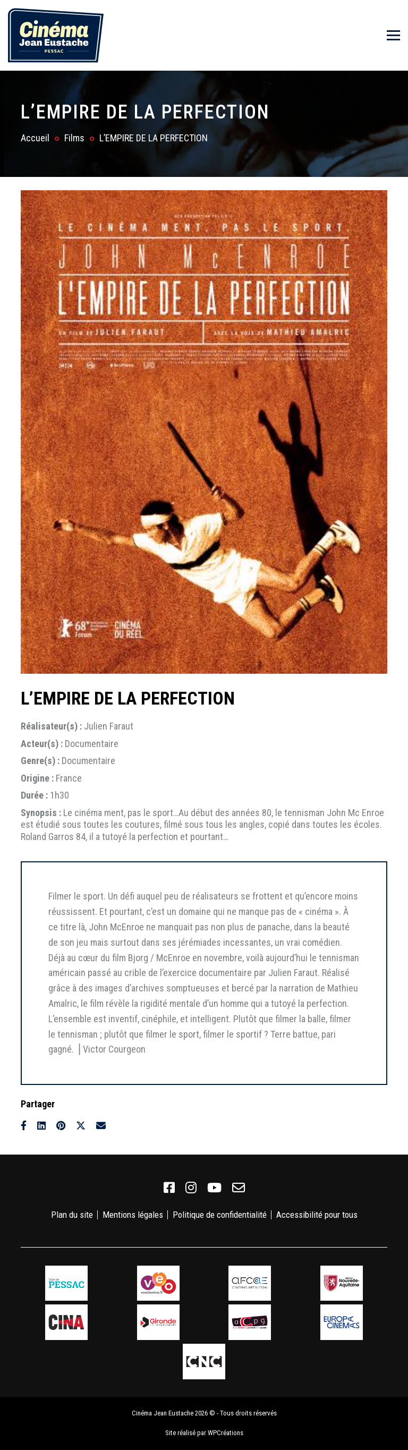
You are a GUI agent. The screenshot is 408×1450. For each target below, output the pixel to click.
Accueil (35, 137)
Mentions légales (133, 1214)
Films (74, 137)
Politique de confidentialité (220, 1214)
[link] (169, 1188)
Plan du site (72, 1214)
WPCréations (225, 1433)
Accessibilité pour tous (317, 1214)
